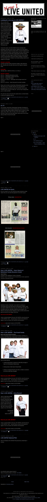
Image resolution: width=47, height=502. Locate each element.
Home (12, 481)
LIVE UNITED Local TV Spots (37, 86)
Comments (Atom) (9, 484)
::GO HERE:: (19, 472)
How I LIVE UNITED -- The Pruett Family (12, 332)
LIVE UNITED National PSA (9, 438)
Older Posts (26, 481)
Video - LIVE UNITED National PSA (38, 88)
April (35, 134)
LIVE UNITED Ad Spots (7, 189)
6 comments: (4, 326)
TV (4, 183)
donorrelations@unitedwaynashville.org (27, 497)
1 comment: (3, 182)
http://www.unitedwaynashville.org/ (23, 499)
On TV (2, 105)
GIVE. (32, 81)
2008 (33, 132)
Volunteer (6, 99)
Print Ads (6, 264)
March (35, 146)
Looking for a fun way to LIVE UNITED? (12, 20)
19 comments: (4, 431)
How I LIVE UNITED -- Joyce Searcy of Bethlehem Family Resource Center (12, 271)
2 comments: (4, 386)
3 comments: (4, 98)
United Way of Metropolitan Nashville (38, 89)
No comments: (4, 476)
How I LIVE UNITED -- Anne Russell (11, 393)
